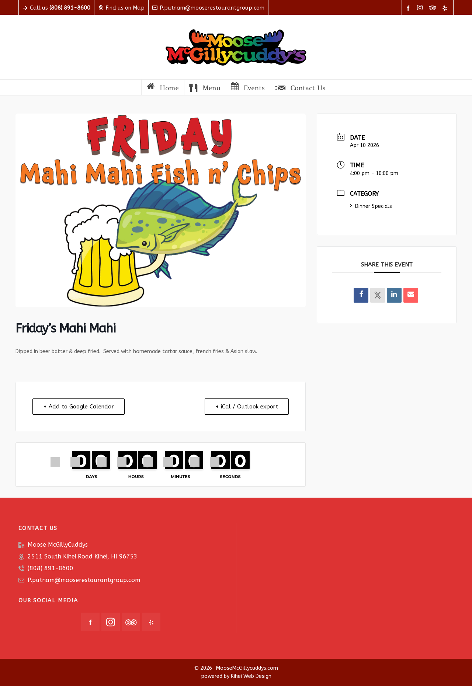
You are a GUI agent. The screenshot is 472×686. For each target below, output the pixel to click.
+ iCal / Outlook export (246, 406)
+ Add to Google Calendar (78, 406)
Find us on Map (121, 7)
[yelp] (446, 8)
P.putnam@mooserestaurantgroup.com (208, 7)
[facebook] (409, 8)
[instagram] (421, 8)
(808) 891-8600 (50, 568)
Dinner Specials (371, 206)
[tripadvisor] (433, 8)
